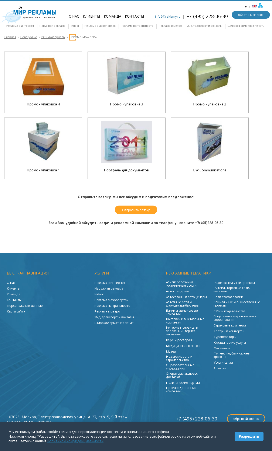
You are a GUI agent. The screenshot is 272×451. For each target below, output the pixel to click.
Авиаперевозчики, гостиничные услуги (181, 283)
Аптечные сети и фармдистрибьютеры (182, 303)
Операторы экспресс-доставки (182, 375)
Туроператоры (225, 336)
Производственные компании (181, 389)
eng (251, 6)
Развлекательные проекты (234, 282)
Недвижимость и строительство (179, 358)
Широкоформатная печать (246, 26)
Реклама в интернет (20, 26)
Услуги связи (223, 362)
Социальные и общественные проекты (237, 303)
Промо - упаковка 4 (43, 104)
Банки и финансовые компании (182, 312)
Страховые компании (230, 325)
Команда (112, 16)
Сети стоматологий (228, 296)
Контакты (134, 16)
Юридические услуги (230, 342)
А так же (220, 368)
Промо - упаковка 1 (43, 170)
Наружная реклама (52, 26)
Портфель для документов (126, 170)
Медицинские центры (183, 345)
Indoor (75, 26)
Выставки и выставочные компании (185, 320)
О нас (74, 16)
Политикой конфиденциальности (75, 441)
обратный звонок (251, 15)
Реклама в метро (170, 26)
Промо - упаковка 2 (209, 104)
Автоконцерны (177, 291)
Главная (10, 37)
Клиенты (91, 16)
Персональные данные (25, 305)
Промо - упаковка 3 (126, 104)
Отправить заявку (136, 210)
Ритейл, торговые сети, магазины (232, 289)
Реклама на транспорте (137, 26)
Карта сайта (16, 311)
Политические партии (183, 382)
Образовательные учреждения (180, 366)
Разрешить (249, 436)
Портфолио (28, 37)
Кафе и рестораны (180, 340)
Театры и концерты (229, 331)
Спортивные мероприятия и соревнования (235, 317)
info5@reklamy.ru (167, 16)
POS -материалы (53, 37)
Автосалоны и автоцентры (186, 296)
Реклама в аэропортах (100, 26)
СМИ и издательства (229, 311)
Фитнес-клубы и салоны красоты (232, 355)
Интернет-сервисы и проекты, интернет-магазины (182, 331)
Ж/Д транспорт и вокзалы (204, 26)
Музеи (171, 351)
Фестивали (222, 348)
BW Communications (209, 170)
